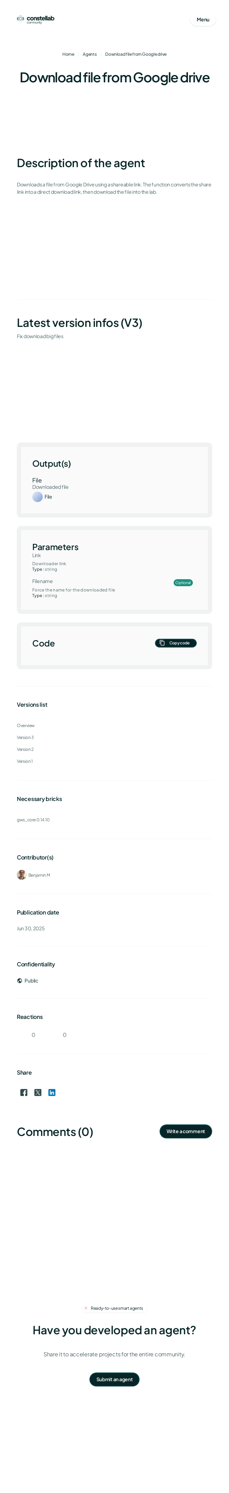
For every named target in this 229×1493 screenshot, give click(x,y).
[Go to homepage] (35, 19)
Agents (89, 54)
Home (68, 54)
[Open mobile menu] (203, 20)
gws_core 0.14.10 (33, 819)
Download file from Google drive (136, 54)
